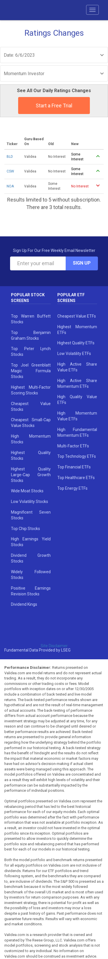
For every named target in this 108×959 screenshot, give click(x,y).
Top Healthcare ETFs (76, 477)
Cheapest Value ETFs (76, 316)
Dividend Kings (24, 604)
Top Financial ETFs (74, 467)
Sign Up (82, 263)
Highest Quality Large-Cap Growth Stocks (31, 475)
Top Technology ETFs (76, 456)
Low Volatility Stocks (29, 501)
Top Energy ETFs (72, 488)
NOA (10, 186)
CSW (10, 171)
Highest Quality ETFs (75, 343)
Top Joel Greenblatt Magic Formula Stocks (31, 371)
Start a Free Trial (54, 105)
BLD (10, 157)
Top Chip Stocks (25, 528)
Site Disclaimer (54, 645)
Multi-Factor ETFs (73, 446)
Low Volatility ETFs (74, 353)
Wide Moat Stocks (27, 491)
